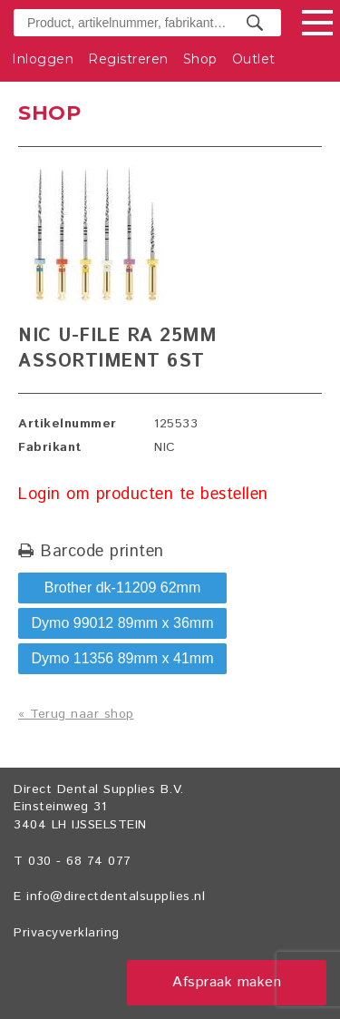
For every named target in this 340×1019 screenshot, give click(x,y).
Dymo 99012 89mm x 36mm (123, 623)
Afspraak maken (226, 982)
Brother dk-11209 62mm (122, 587)
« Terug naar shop (76, 714)
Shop (200, 59)
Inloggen (42, 59)
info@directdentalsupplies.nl (115, 896)
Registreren (128, 59)
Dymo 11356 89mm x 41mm (123, 658)
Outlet (254, 59)
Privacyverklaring (67, 933)
